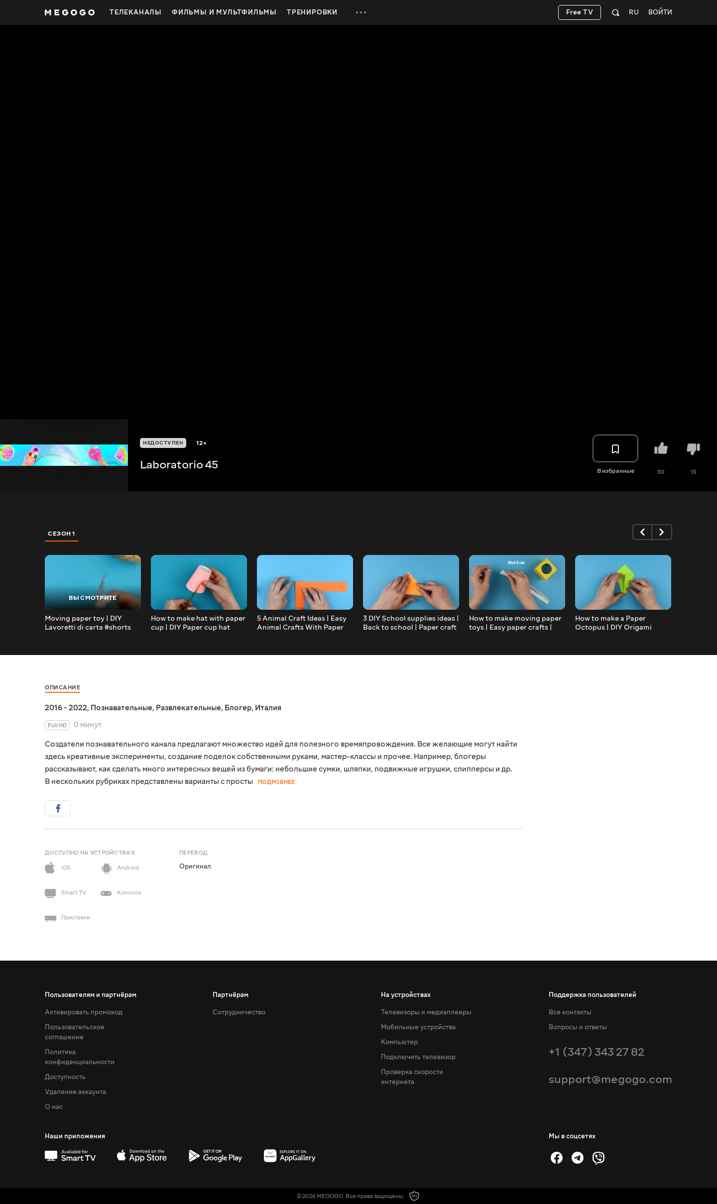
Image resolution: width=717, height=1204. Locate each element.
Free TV (580, 12)
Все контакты (570, 1012)
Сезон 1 (62, 534)
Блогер (238, 708)
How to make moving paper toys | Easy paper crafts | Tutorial (515, 623)
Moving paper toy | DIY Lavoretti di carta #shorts (88, 623)
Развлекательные (188, 708)
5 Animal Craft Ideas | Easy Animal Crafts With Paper (302, 623)
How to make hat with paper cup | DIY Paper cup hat (198, 623)
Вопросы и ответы (578, 1027)
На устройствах (406, 994)
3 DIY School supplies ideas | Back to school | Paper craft (411, 623)
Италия (268, 708)
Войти (660, 12)
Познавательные (121, 708)
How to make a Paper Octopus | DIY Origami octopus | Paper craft (613, 623)
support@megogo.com (610, 1079)
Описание (62, 687)
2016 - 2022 (66, 708)
